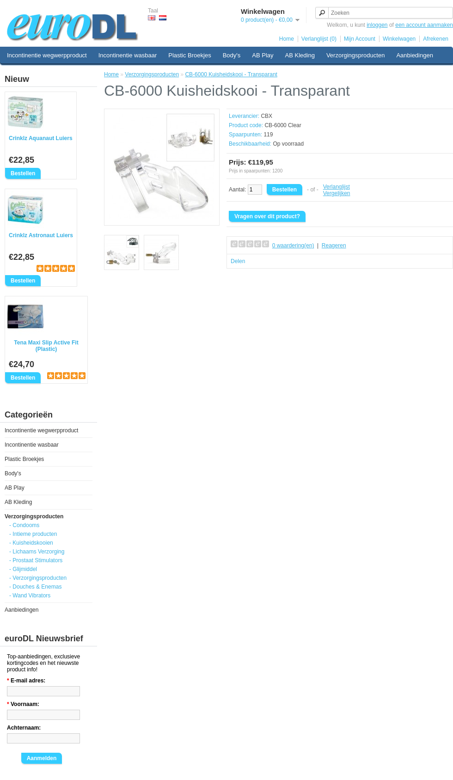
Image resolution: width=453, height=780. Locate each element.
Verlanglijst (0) (319, 39)
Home (286, 39)
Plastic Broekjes (189, 55)
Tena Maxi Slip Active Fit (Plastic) (46, 345)
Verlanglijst (336, 187)
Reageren (334, 245)
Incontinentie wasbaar (127, 55)
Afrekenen (435, 39)
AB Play (262, 55)
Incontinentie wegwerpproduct (47, 55)
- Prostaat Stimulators (35, 560)
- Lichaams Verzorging (36, 551)
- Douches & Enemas (35, 586)
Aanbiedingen (414, 55)
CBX (266, 116)
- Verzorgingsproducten (38, 578)
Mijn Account (359, 39)
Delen (238, 261)
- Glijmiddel (23, 569)
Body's (232, 55)
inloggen (377, 25)
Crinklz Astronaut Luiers (41, 235)
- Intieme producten (33, 534)
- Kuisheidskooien (31, 543)
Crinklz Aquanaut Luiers (41, 138)
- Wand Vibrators (29, 595)
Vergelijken (336, 193)
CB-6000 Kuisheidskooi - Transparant (231, 74)
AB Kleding (300, 55)
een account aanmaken (424, 25)
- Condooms (24, 525)
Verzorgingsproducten (355, 55)
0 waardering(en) (293, 245)
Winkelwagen (399, 39)
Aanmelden (42, 758)
